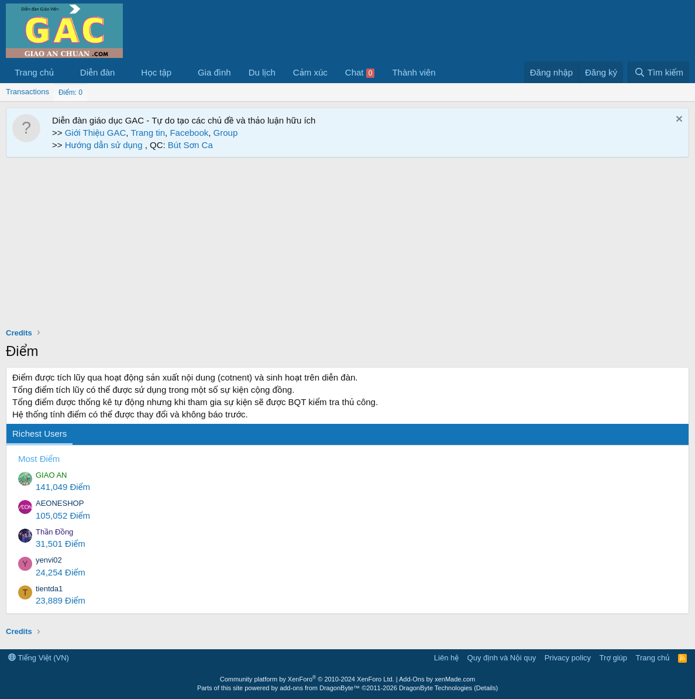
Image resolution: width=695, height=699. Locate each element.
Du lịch (262, 72)
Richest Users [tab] (39, 433)
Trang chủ (34, 72)
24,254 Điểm (60, 572)
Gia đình (214, 72)
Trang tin (147, 133)
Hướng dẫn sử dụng (105, 145)
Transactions (27, 91)
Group (226, 133)
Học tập (156, 72)
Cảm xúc (310, 72)
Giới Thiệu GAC (95, 133)
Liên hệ (446, 657)
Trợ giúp (613, 657)
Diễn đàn (97, 72)
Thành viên (413, 72)
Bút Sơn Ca (189, 145)
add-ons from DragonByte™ (320, 687)
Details (486, 687)
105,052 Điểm (63, 515)
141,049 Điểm (63, 487)
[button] (63, 72)
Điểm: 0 (70, 92)
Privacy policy (568, 657)
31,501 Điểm (60, 544)
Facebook (189, 133)
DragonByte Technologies (435, 687)
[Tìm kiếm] (658, 72)
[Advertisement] (347, 245)
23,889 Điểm (60, 600)
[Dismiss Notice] (678, 120)
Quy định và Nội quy (501, 657)
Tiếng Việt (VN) (38, 657)
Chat (360, 72)
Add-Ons (411, 679)
